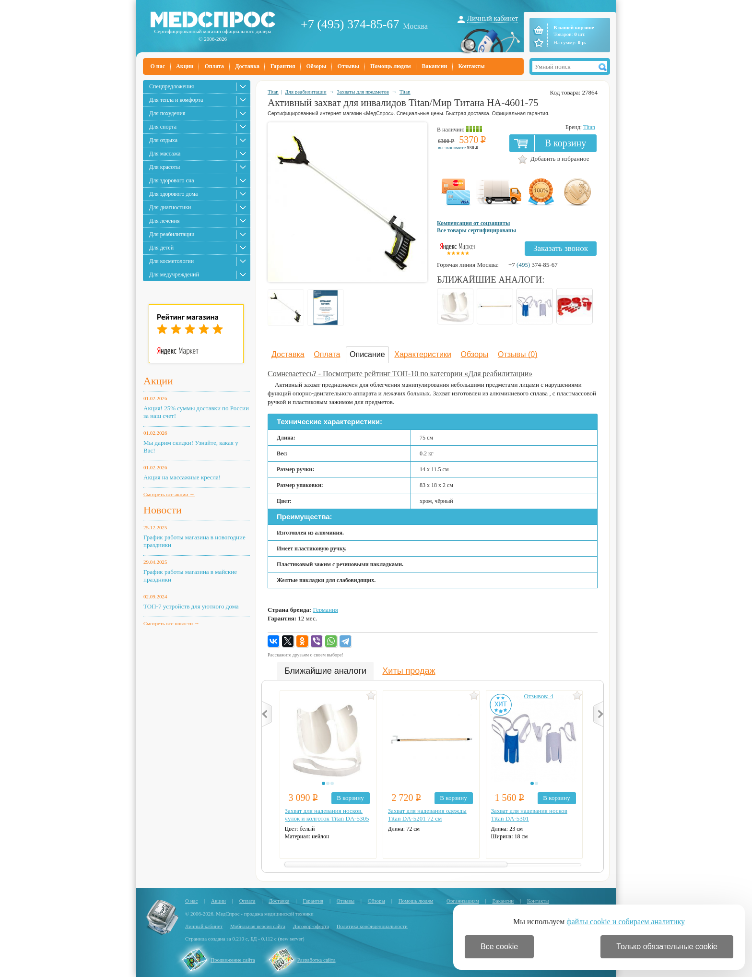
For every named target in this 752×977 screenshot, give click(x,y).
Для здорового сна (171, 180)
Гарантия (282, 66)
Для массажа (164, 153)
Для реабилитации (171, 234)
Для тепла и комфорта (176, 99)
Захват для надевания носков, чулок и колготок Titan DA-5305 (327, 814)
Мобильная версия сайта (257, 926)
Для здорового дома (173, 194)
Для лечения (164, 220)
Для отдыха (163, 140)
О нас (158, 66)
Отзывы (348, 66)
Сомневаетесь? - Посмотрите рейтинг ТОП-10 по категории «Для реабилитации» (400, 373)
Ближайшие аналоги (325, 671)
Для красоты (164, 167)
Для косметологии (171, 261)
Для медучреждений (174, 274)
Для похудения (167, 113)
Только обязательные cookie (666, 946)
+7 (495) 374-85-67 (350, 24)
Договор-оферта (311, 926)
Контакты (471, 66)
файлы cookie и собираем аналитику (625, 921)
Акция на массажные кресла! (182, 477)
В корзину (566, 143)
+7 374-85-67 (533, 264)
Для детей (161, 247)
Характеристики (422, 354)
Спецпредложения (171, 86)
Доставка (247, 66)
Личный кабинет (492, 18)
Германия (325, 609)
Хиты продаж (408, 671)
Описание (367, 354)
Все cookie (499, 946)
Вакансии (434, 66)
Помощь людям (390, 66)
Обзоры (316, 66)
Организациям (462, 901)
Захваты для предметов (363, 92)
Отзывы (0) (518, 354)
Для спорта (162, 126)
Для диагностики (170, 207)
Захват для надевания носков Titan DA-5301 (529, 814)
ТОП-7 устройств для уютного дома (191, 606)
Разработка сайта (316, 960)
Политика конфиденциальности (372, 926)
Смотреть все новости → (171, 623)
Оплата (214, 66)
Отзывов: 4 (538, 696)
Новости (162, 510)
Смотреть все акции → (169, 494)
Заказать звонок (560, 248)
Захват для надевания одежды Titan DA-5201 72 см (427, 814)
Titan (273, 92)
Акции (184, 66)
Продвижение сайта (233, 960)
